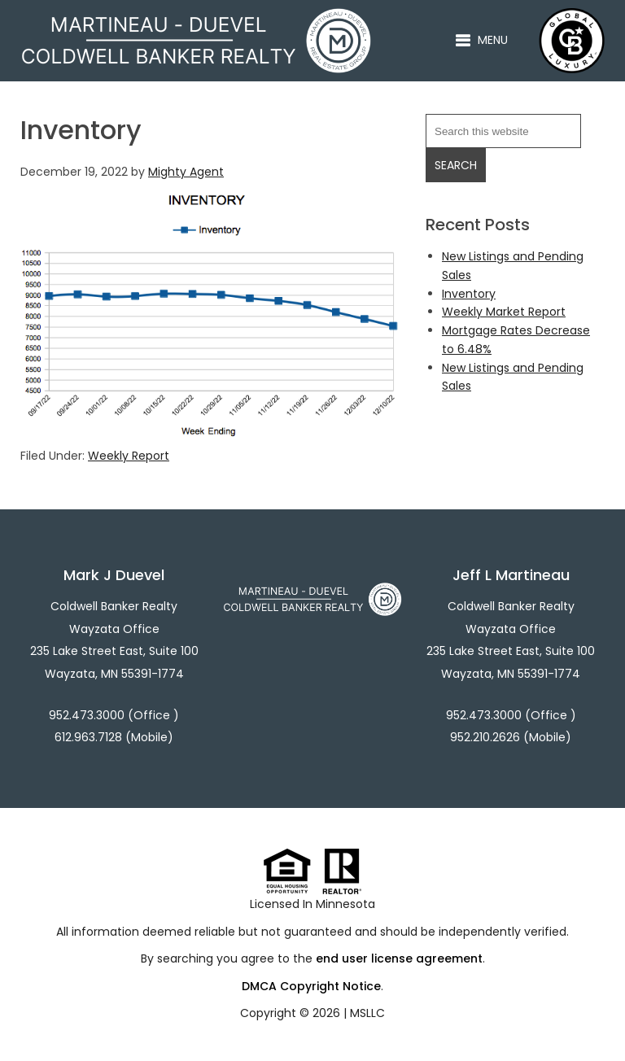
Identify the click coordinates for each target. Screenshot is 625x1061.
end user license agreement (399, 958)
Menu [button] (493, 40)
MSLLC (367, 1013)
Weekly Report (128, 456)
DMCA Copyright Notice (311, 986)
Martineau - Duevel (196, 17)
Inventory (469, 294)
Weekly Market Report (504, 311)
